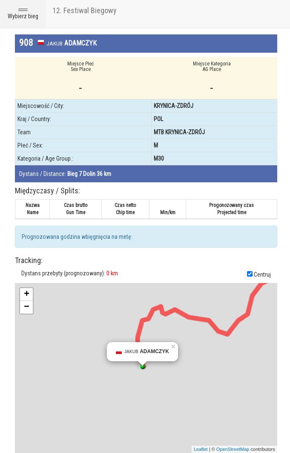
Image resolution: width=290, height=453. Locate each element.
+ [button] (26, 294)
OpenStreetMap (233, 449)
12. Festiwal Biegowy (84, 10)
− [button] (26, 307)
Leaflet (201, 449)
